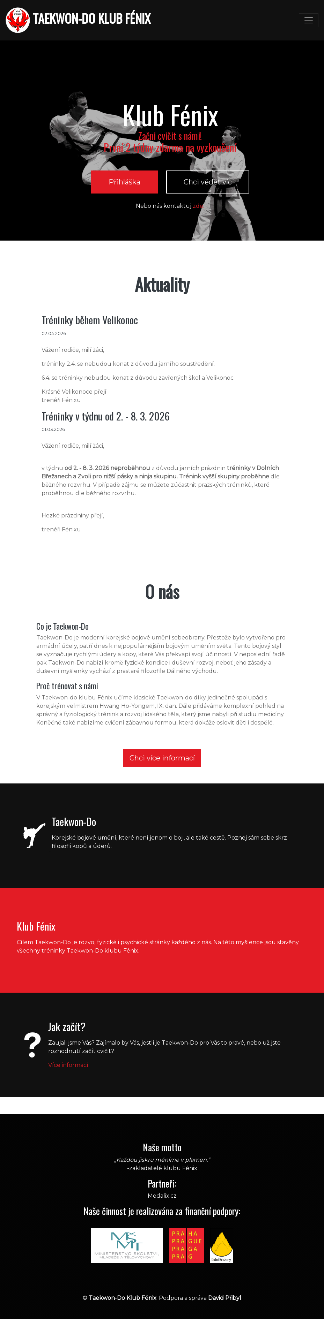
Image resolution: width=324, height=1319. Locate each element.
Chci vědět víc (208, 182)
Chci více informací (162, 758)
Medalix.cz (162, 1195)
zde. (198, 206)
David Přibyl (224, 1298)
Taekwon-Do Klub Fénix (122, 1298)
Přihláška (124, 182)
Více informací (68, 1065)
